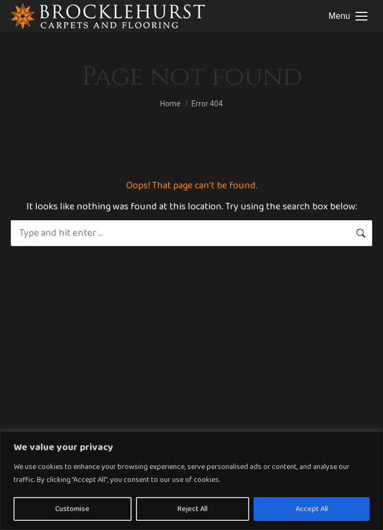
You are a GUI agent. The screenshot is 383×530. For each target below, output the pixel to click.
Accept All (312, 509)
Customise (72, 509)
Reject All (192, 509)
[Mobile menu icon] (348, 16)
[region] (191, 480)
